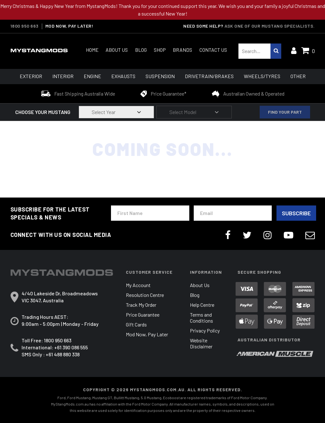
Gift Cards (136, 324)
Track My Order (141, 305)
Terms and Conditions (201, 318)
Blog (141, 50)
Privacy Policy (205, 330)
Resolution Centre (145, 295)
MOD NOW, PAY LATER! (69, 26)
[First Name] (150, 213)
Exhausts (123, 76)
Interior (63, 76)
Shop (160, 50)
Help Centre (202, 305)
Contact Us (213, 50)
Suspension (160, 76)
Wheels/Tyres (262, 76)
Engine (92, 76)
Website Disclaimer (201, 343)
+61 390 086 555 (71, 347)
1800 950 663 (24, 26)
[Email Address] (233, 213)
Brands (182, 50)
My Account (138, 285)
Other (298, 76)
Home (92, 50)
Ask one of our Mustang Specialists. (269, 26)
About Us (117, 50)
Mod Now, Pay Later (147, 334)
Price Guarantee (142, 315)
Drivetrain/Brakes (209, 76)
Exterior (31, 76)
